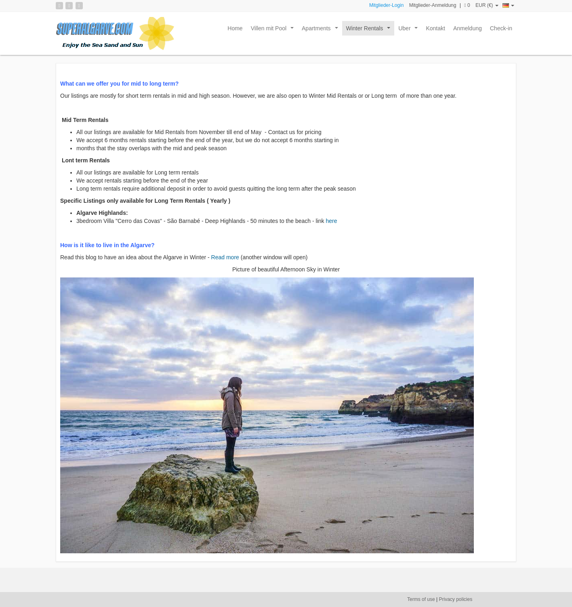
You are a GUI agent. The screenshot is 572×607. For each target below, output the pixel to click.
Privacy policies (456, 599)
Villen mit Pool (274, 30)
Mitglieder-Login (386, 5)
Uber (409, 30)
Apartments (321, 30)
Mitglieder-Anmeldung (432, 5)
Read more (224, 257)
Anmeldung (467, 28)
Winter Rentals (369, 30)
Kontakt (435, 28)
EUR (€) (486, 5)
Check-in (501, 28)
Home (234, 28)
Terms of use (421, 599)
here (331, 221)
